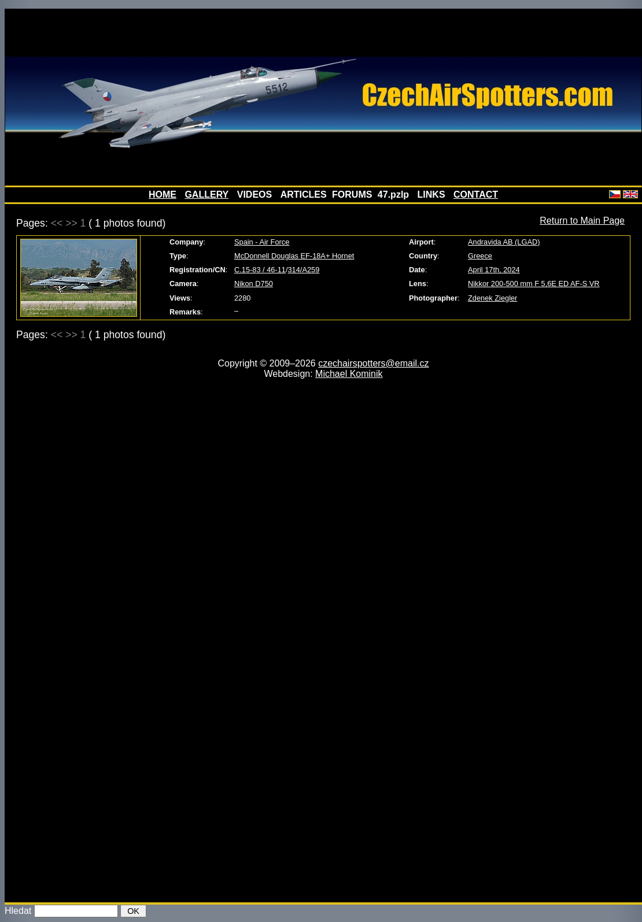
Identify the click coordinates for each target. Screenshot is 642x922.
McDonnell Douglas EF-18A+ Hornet (294, 255)
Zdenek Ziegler (492, 298)
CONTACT (475, 194)
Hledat (18, 911)
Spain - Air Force (261, 242)
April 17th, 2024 (494, 269)
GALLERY (206, 194)
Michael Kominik (348, 374)
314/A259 (304, 269)
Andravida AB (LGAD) (504, 242)
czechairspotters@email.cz (373, 363)
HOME (162, 194)
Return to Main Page (582, 220)
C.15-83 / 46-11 (260, 269)
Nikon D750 (253, 283)
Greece (480, 255)
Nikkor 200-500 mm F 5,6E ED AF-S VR (534, 283)
